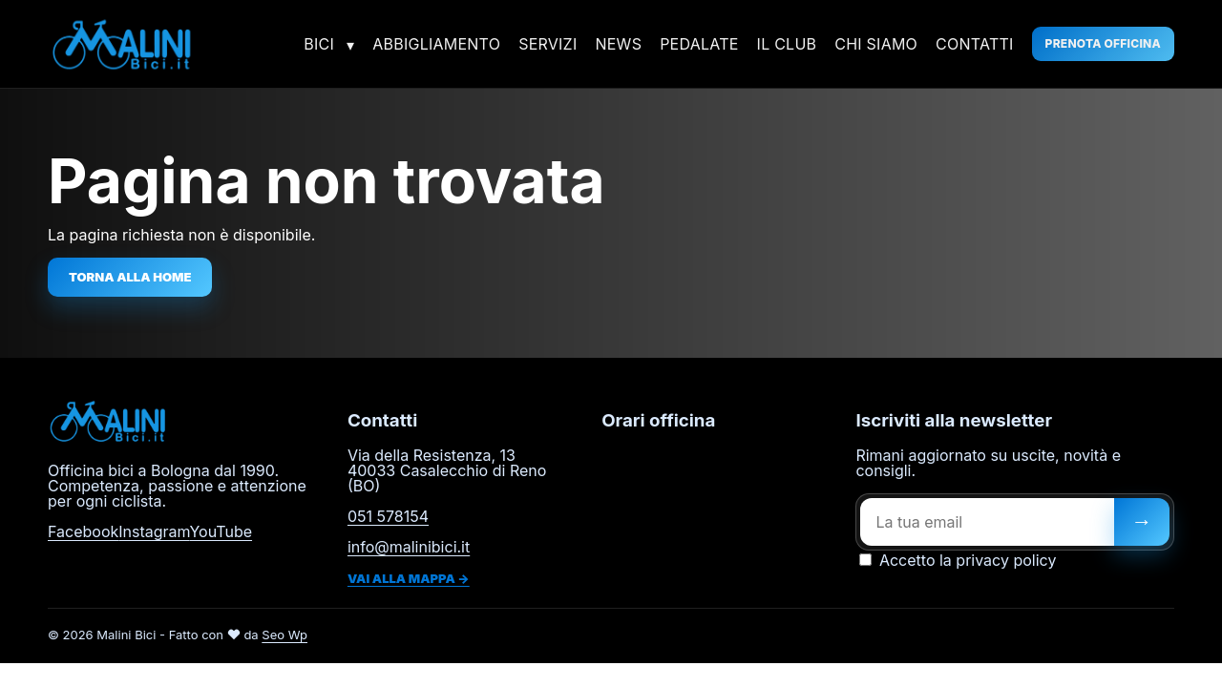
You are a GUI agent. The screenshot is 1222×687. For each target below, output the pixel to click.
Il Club (787, 43)
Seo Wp (284, 634)
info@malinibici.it (409, 546)
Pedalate (699, 43)
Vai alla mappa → (409, 578)
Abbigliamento (436, 43)
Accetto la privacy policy (957, 560)
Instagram (153, 531)
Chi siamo (875, 43)
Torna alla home (130, 276)
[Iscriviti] (1141, 522)
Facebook (83, 531)
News (618, 43)
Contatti (975, 43)
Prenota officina (1103, 43)
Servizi (547, 43)
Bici (319, 43)
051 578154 (388, 516)
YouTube (220, 531)
